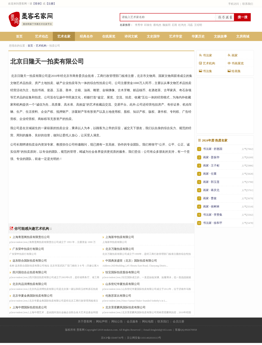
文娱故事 (220, 36)
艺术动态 (41, 36)
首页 (19, 36)
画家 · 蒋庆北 (225, 190)
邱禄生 (148, 24)
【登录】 (37, 3)
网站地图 (148, 321)
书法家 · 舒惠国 (225, 149)
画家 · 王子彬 (225, 166)
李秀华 (139, 24)
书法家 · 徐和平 (225, 223)
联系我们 (247, 3)
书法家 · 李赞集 (225, 215)
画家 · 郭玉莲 (225, 182)
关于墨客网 (85, 321)
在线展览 (108, 36)
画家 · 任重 (225, 174)
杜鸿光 (182, 24)
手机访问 (233, 3)
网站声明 (101, 321)
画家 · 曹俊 (225, 198)
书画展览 (235, 63)
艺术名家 (63, 36)
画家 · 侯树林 (225, 207)
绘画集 (234, 71)
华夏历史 (198, 36)
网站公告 (117, 321)
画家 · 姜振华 (225, 157)
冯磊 (190, 24)
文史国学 (153, 36)
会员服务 (132, 321)
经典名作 (86, 36)
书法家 (205, 55)
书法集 (205, 71)
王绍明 (198, 24)
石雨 (174, 24)
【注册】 (50, 3)
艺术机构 (41, 45)
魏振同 (167, 24)
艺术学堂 (175, 36)
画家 (232, 55)
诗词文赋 (131, 36)
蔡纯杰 (157, 24)
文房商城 (242, 36)
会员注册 (178, 321)
